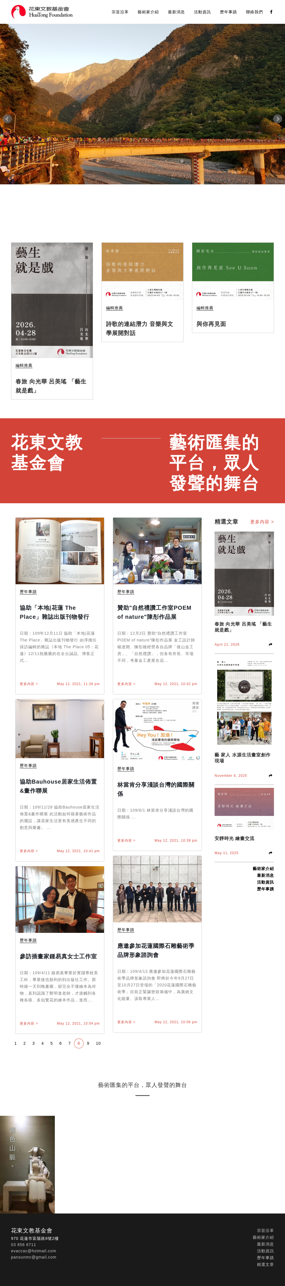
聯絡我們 (254, 12)
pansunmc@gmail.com (34, 1257)
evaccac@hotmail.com (33, 1251)
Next (277, 118)
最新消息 (176, 12)
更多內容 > (29, 684)
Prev (7, 118)
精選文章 (265, 1264)
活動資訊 (202, 12)
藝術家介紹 (148, 12)
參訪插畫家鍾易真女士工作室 (58, 956)
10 (98, 1043)
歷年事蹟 (228, 12)
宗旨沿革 (120, 12)
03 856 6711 (23, 1244)
